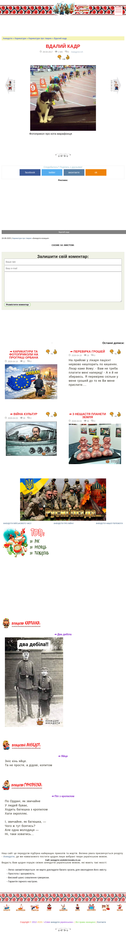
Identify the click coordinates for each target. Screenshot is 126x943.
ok (96, 172)
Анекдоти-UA (77, 52)
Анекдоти (7, 38)
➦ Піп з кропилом (63, 801)
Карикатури (20, 38)
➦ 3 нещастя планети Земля (87, 421)
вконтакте (73, 172)
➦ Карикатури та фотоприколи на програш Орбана (23, 359)
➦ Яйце (63, 761)
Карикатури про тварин (40, 38)
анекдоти (55, 927)
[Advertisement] (61, 25)
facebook (30, 172)
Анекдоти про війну (64, 528)
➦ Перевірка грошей (87, 356)
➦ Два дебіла (63, 639)
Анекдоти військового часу (17, 528)
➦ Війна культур (23, 419)
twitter (52, 172)
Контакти (101, 927)
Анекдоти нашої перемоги (109, 528)
